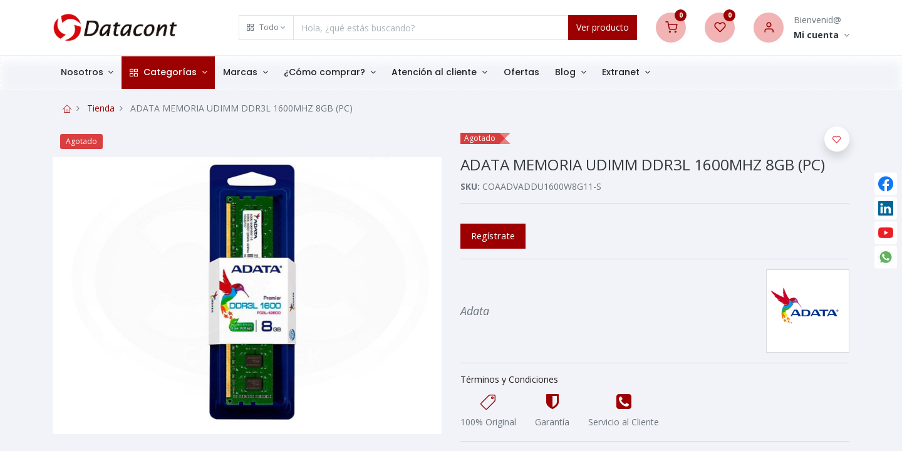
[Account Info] (821, 35)
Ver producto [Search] (602, 27)
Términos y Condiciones (509, 379)
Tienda (101, 108)
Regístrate (493, 235)
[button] (266, 27)
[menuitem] (521, 72)
